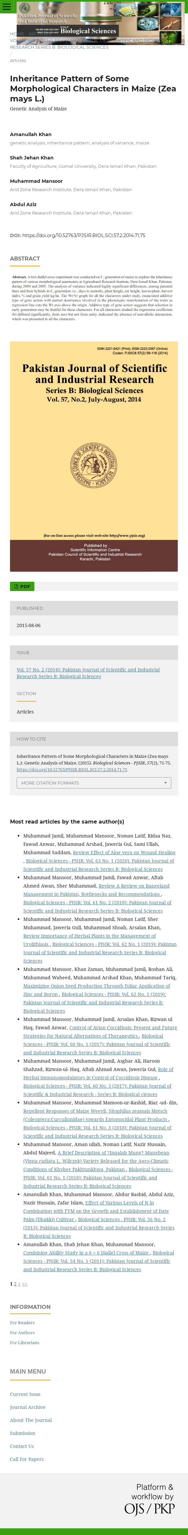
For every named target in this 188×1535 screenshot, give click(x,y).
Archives (40, 33)
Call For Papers (27, 1459)
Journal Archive (28, 1407)
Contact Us (22, 1446)
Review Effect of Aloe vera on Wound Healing (124, 852)
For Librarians (24, 1343)
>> (24, 1284)
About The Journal (31, 1420)
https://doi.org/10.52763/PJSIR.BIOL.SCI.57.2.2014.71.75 (83, 235)
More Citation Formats (50, 783)
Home (17, 33)
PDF (24, 586)
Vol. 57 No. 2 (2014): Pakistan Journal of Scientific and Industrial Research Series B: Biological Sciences (90, 44)
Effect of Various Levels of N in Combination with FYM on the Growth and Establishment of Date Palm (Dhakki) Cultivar (96, 1210)
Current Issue (25, 1394)
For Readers (22, 1323)
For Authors (22, 1333)
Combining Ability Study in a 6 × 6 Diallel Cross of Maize (86, 1252)
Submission (22, 1433)
